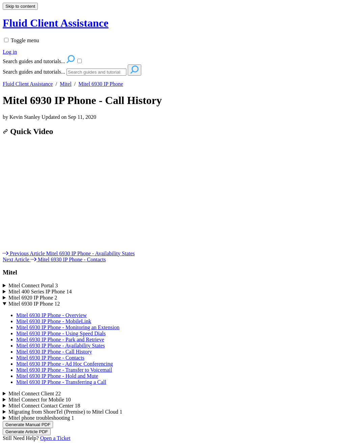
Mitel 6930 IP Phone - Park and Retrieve (60, 339)
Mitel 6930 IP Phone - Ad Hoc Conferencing (64, 364)
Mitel (66, 84)
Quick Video (28, 131)
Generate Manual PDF (27, 424)
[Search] (96, 72)
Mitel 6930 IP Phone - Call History (82, 100)
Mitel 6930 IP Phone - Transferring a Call (61, 382)
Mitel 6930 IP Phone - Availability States (60, 345)
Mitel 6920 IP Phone (32, 298)
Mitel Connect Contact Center (44, 406)
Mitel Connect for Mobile (39, 399)
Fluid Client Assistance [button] (55, 23)
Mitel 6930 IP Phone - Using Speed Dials (61, 333)
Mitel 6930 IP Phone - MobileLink (53, 321)
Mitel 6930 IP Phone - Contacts (50, 358)
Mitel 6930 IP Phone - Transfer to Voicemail (64, 370)
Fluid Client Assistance (28, 84)
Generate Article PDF (26, 431)
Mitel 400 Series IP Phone (40, 291)
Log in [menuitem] (10, 52)
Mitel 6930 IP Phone (100, 84)
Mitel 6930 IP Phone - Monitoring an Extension (68, 327)
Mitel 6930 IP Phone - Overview (51, 315)
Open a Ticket (55, 438)
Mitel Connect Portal (33, 285)
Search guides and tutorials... (34, 72)
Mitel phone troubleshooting (41, 418)
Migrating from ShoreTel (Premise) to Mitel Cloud (65, 412)
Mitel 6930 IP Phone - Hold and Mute (57, 376)
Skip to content (20, 6)
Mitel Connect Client (34, 393)
